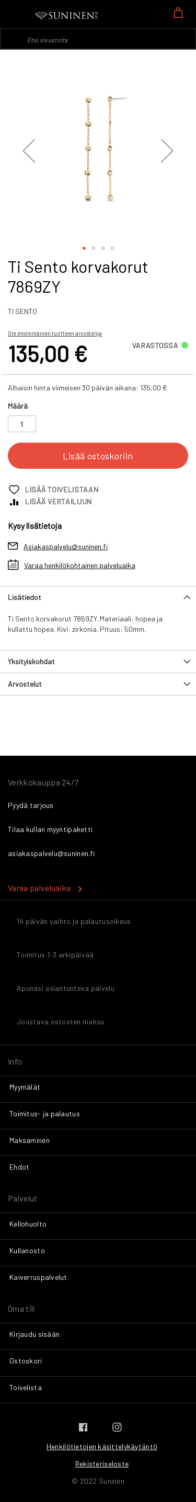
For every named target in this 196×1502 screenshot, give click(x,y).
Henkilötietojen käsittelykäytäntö (102, 1446)
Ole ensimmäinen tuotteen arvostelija (55, 333)
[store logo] (66, 15)
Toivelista (25, 1387)
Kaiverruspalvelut (38, 1277)
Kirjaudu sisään (34, 1334)
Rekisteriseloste (102, 1463)
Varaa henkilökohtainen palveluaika (79, 565)
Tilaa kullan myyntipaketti (50, 829)
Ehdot (19, 1166)
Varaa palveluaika (39, 888)
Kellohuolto (28, 1223)
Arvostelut (25, 683)
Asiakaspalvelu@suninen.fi (66, 546)
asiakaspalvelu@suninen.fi (51, 853)
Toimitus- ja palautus (44, 1113)
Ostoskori (25, 1360)
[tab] (98, 597)
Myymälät (24, 1086)
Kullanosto (27, 1250)
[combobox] (98, 38)
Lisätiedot (24, 597)
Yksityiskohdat (31, 661)
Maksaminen (29, 1140)
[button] (29, 150)
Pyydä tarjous (31, 805)
